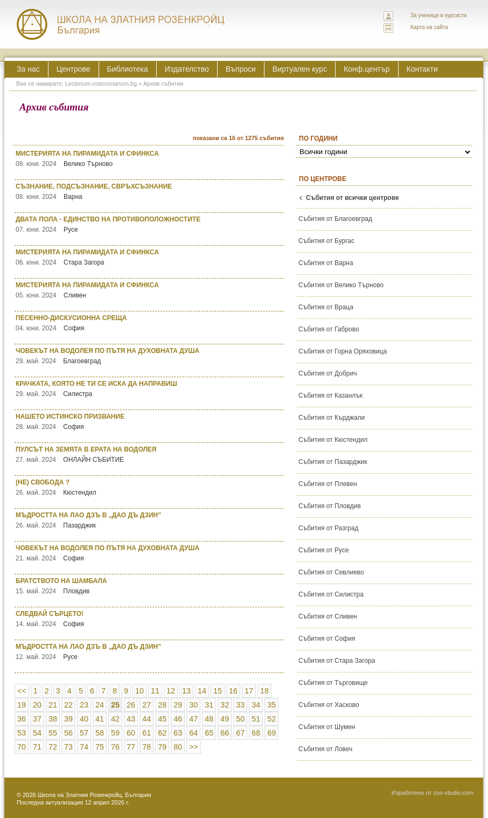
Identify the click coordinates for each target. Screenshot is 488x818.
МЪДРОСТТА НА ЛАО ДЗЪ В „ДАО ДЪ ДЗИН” (150, 520)
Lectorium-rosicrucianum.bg (101, 83)
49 (224, 719)
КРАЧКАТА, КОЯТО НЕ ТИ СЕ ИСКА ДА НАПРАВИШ (150, 389)
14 (202, 691)
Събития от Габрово (328, 329)
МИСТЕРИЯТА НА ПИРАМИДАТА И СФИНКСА (150, 159)
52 (271, 719)
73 (68, 747)
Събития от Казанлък (330, 395)
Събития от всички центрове (352, 198)
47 (193, 719)
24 (99, 705)
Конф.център (366, 69)
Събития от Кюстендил (332, 439)
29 (177, 705)
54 (37, 733)
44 (146, 719)
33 (240, 705)
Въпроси (241, 69)
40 (84, 719)
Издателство (187, 69)
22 (68, 705)
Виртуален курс (300, 69)
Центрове (73, 69)
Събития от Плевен (327, 484)
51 (256, 719)
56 (68, 733)
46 (177, 719)
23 (84, 705)
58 (99, 733)
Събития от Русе (323, 550)
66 (224, 733)
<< (21, 691)
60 (131, 733)
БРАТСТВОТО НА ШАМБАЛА (150, 586)
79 (162, 747)
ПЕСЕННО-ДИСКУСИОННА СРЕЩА (150, 323)
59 (115, 733)
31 (209, 705)
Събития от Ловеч (325, 749)
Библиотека (127, 69)
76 (115, 747)
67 (240, 733)
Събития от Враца (325, 307)
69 (271, 733)
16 (233, 691)
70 (21, 747)
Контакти (422, 69)
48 (209, 719)
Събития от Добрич (327, 373)
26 (131, 705)
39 (68, 719)
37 (37, 719)
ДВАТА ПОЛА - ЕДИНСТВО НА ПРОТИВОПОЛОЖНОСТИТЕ (150, 224)
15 (217, 691)
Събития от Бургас (326, 241)
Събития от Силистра (331, 594)
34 (256, 705)
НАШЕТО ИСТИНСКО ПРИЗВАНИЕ (150, 422)
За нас (28, 69)
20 (37, 705)
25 (115, 705)
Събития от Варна (325, 263)
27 (146, 705)
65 (209, 733)
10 (139, 691)
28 (162, 705)
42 (115, 719)
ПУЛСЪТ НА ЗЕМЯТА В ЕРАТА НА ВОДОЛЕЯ (150, 454)
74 (84, 747)
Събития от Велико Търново (341, 285)
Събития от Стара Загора (336, 660)
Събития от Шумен (326, 727)
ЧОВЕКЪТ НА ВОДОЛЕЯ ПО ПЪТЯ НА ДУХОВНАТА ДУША (150, 356)
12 (170, 691)
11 (155, 691)
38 (52, 719)
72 (52, 747)
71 (37, 747)
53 (21, 733)
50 (240, 719)
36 (21, 719)
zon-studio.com (453, 792)
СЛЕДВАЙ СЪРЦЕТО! (150, 619)
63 (177, 733)
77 (131, 747)
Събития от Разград (328, 528)
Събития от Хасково (328, 705)
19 (21, 705)
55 (52, 733)
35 (271, 705)
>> (193, 747)
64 (193, 733)
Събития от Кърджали (331, 417)
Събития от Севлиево (331, 572)
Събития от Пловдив (329, 506)
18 (264, 691)
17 (249, 691)
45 (162, 719)
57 (84, 733)
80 (177, 747)
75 (99, 747)
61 (146, 733)
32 (224, 705)
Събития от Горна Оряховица (342, 351)
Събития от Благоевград (335, 219)
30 (193, 705)
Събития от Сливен (327, 616)
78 (146, 747)
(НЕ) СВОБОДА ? (150, 487)
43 (131, 719)
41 (99, 719)
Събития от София (326, 638)
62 (162, 733)
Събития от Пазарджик (332, 462)
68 (256, 733)
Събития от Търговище (333, 683)
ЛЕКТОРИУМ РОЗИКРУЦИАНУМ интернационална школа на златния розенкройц (121, 24)
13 (186, 691)
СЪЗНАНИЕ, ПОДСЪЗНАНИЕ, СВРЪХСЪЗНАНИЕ (150, 191)
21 (52, 705)
